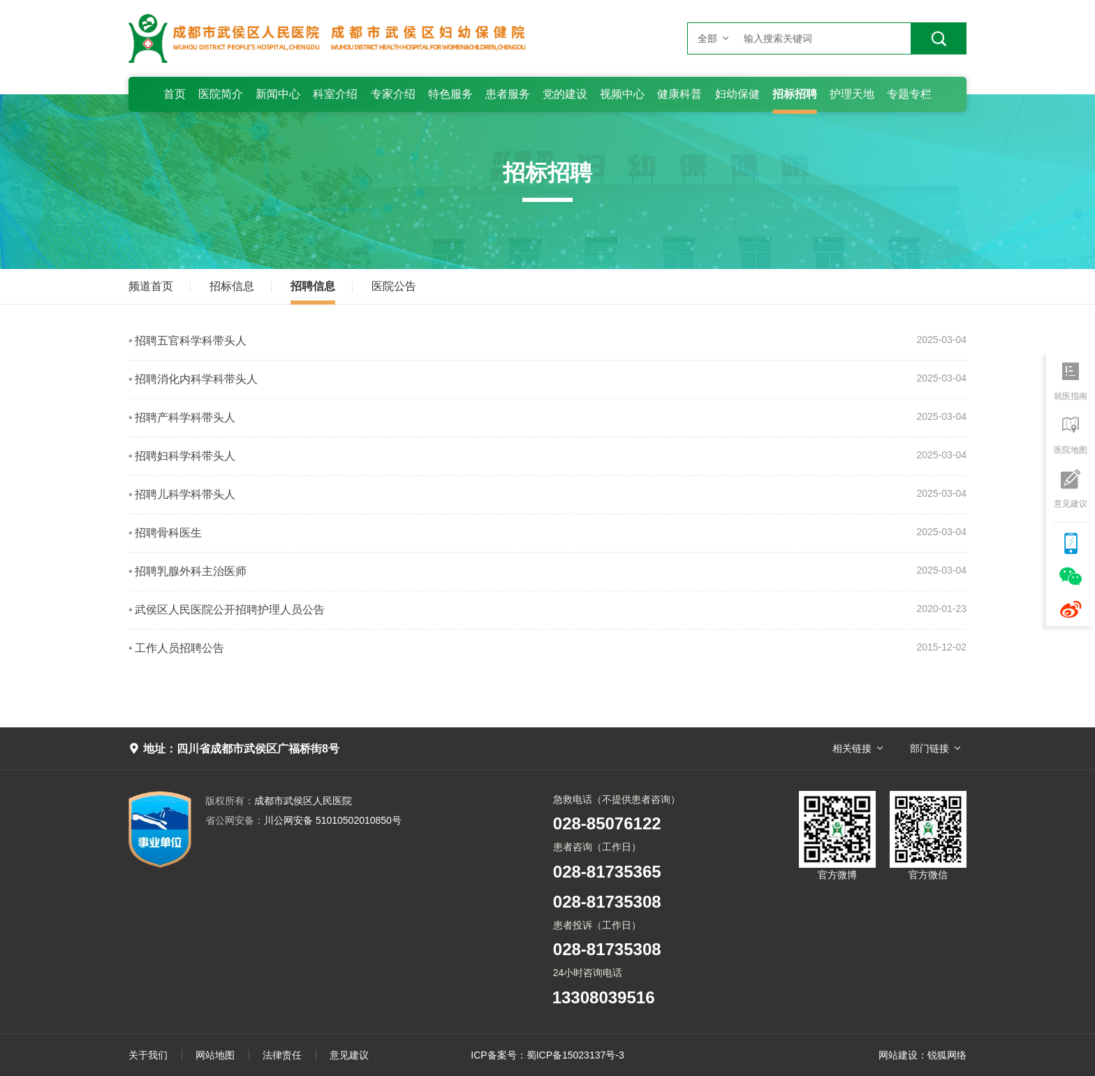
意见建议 (349, 1055)
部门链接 (929, 748)
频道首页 (150, 286)
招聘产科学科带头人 (185, 417)
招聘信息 (313, 286)
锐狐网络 (947, 1055)
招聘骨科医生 (168, 533)
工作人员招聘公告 (179, 648)
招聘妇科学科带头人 (185, 456)
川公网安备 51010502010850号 (303, 820)
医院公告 (394, 286)
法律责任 (282, 1055)
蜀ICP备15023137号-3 (575, 1055)
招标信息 (232, 286)
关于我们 (148, 1055)
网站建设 (898, 1055)
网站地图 (215, 1055)
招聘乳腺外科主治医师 (191, 571)
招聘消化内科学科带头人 (196, 379)
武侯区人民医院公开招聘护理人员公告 (230, 610)
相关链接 (852, 748)
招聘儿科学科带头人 (185, 494)
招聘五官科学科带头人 (191, 341)
